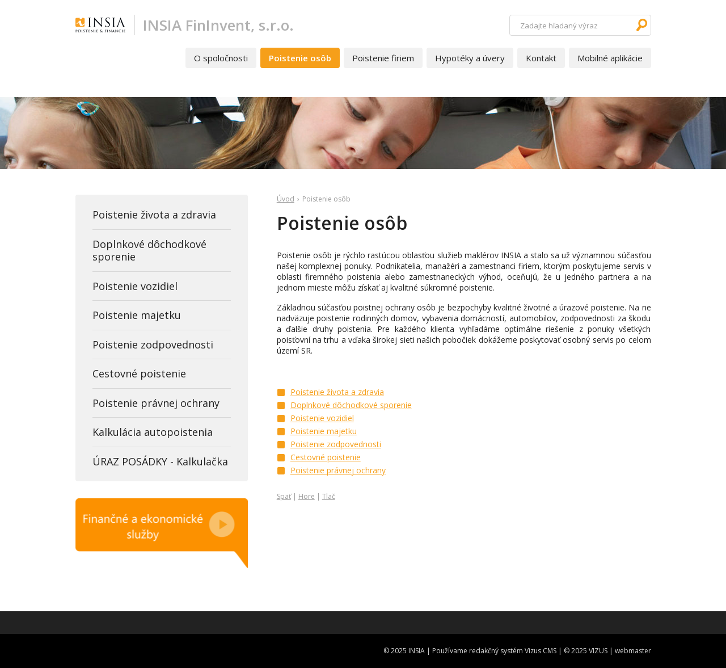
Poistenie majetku (323, 431)
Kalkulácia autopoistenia (152, 432)
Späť (284, 496)
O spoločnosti (221, 58)
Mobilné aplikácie (610, 58)
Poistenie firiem (383, 58)
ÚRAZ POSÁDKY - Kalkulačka (160, 461)
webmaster (633, 651)
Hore (306, 496)
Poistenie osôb (300, 58)
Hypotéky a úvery (470, 58)
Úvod (285, 199)
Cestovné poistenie (325, 457)
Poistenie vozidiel (322, 418)
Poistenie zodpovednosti (335, 444)
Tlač (328, 496)
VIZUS (598, 651)
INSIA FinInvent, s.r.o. (218, 25)
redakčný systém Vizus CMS (512, 651)
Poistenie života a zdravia (337, 391)
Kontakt (541, 58)
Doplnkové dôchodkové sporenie (351, 405)
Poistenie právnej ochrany (338, 470)
